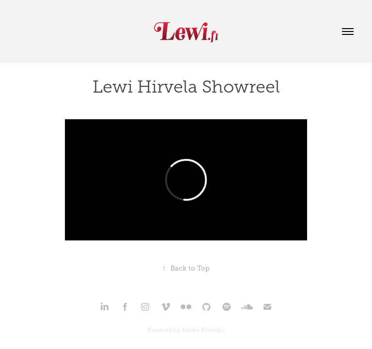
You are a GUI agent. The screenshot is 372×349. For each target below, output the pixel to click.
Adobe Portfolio (203, 330)
